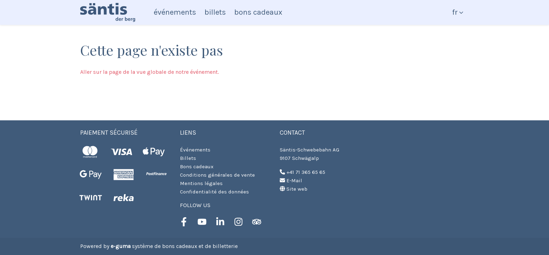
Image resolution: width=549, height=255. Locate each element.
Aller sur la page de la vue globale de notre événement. (149, 72)
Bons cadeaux (258, 12)
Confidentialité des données (214, 192)
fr (455, 12)
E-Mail (291, 180)
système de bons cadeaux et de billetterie (174, 246)
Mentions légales (201, 183)
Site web (293, 189)
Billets (215, 12)
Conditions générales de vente (217, 175)
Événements (175, 12)
